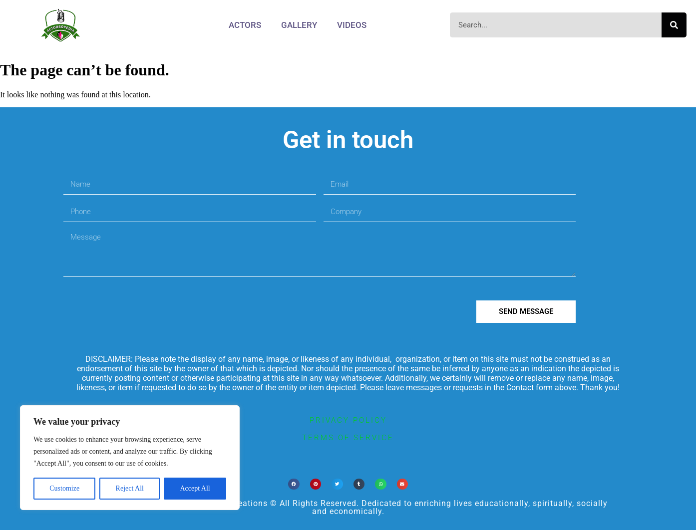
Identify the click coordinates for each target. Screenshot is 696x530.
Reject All (130, 488)
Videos (351, 25)
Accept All (195, 488)
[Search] (674, 24)
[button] (294, 484)
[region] (130, 457)
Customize (64, 488)
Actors (245, 25)
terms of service (348, 437)
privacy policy (348, 420)
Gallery (299, 25)
